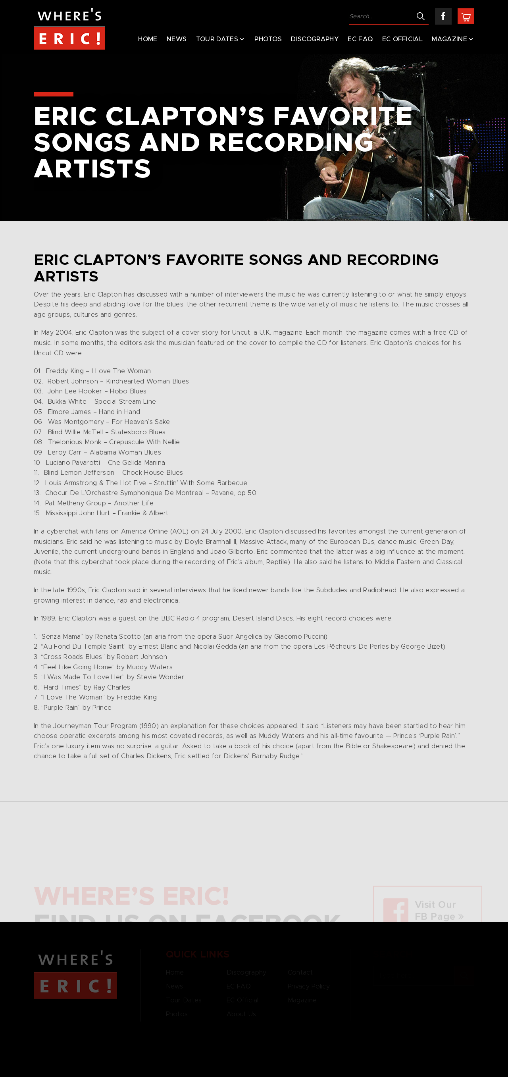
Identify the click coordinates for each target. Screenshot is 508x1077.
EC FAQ (360, 39)
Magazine (449, 39)
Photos (268, 39)
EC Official (402, 39)
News (177, 39)
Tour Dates (217, 39)
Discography (315, 39)
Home (147, 39)
